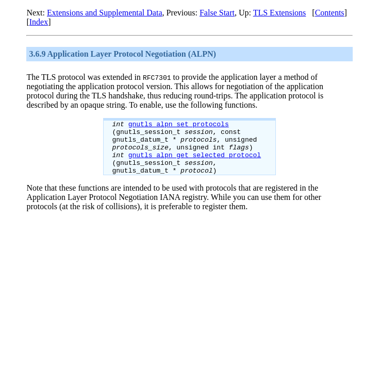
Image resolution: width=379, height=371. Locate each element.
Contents (329, 12)
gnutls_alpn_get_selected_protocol (194, 162)
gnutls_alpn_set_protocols (178, 125)
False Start (217, 12)
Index (38, 22)
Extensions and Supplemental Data (104, 12)
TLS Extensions (279, 12)
